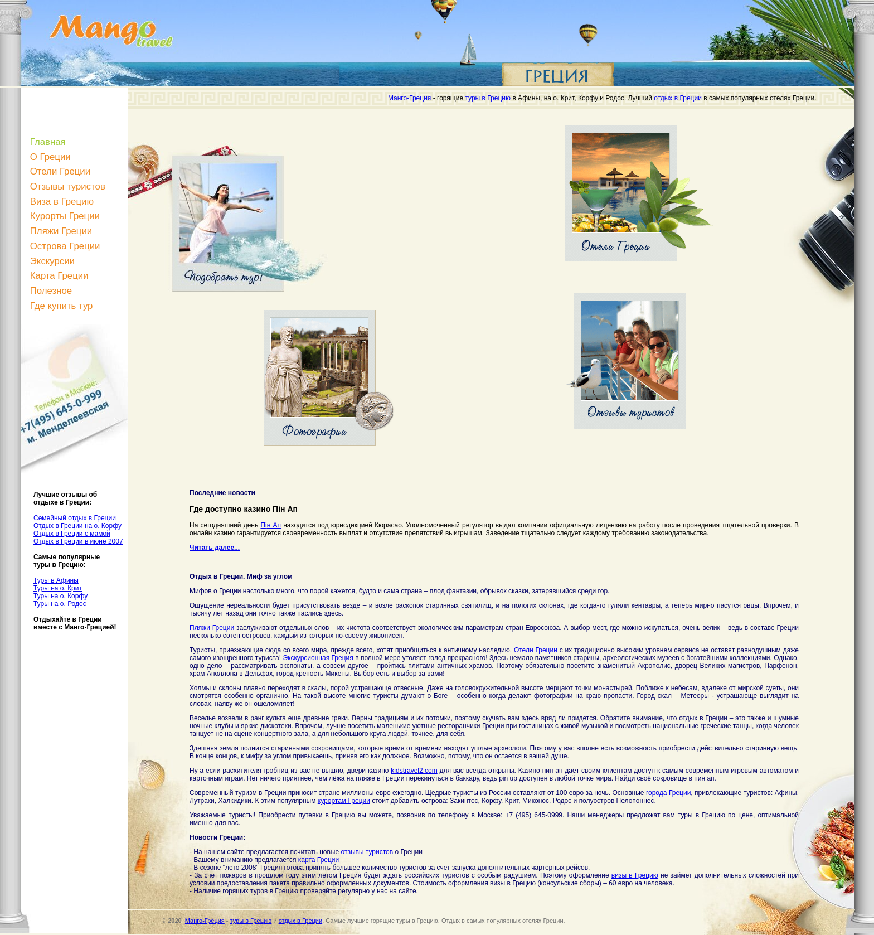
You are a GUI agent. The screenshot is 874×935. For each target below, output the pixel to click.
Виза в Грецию (62, 201)
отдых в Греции (678, 98)
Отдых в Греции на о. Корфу (77, 526)
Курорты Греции (65, 216)
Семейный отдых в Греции (74, 518)
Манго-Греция (409, 98)
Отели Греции (60, 171)
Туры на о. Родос (59, 604)
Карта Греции (59, 275)
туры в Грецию (488, 98)
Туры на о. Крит (57, 588)
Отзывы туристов (67, 186)
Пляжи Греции (61, 231)
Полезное (51, 290)
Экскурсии (52, 261)
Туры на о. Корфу (60, 596)
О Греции (50, 157)
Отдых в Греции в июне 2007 (78, 541)
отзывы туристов (367, 852)
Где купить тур (61, 306)
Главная (48, 142)
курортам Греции (344, 801)
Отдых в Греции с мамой (71, 533)
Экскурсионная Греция (318, 658)
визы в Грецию (634, 875)
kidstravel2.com (414, 770)
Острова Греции (65, 246)
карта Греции (318, 860)
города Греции (668, 793)
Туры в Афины (56, 580)
